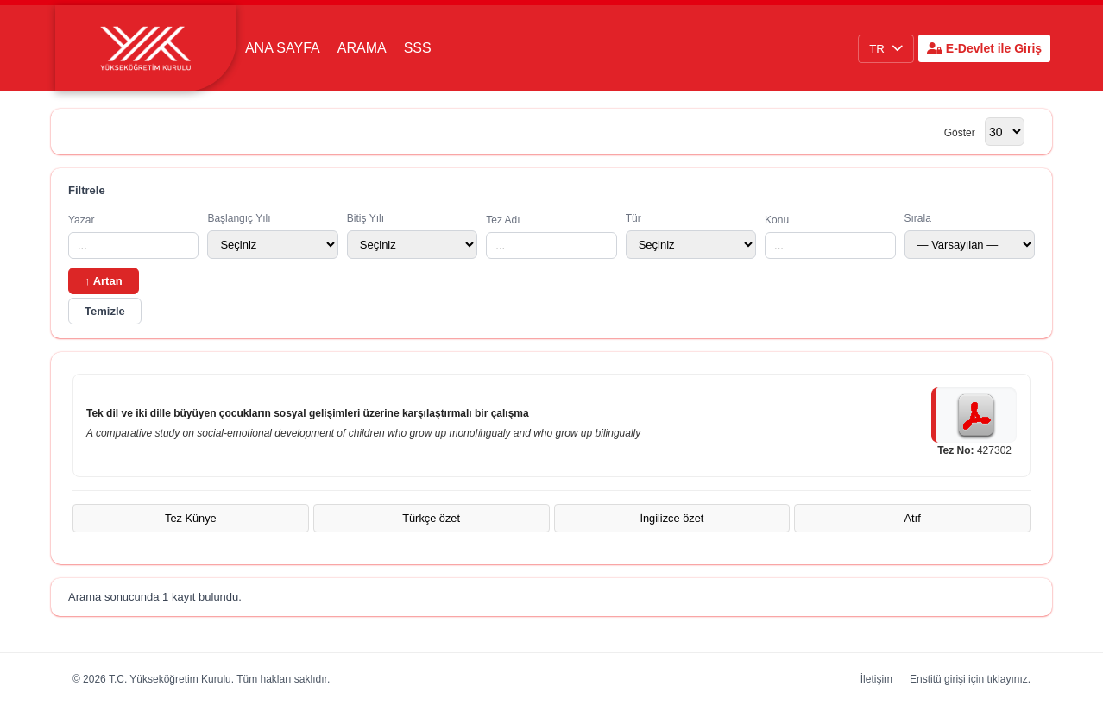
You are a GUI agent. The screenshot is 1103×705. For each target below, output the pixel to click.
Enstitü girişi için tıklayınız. (970, 679)
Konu (830, 236)
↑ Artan (104, 280)
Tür (691, 235)
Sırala (969, 235)
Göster (959, 133)
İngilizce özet (671, 518)
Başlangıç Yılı (272, 235)
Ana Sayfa (282, 48)
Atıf (912, 518)
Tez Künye (191, 518)
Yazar (133, 236)
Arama (362, 48)
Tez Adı (551, 236)
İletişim (876, 679)
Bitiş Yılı (412, 235)
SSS (418, 48)
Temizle (105, 311)
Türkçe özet (431, 518)
